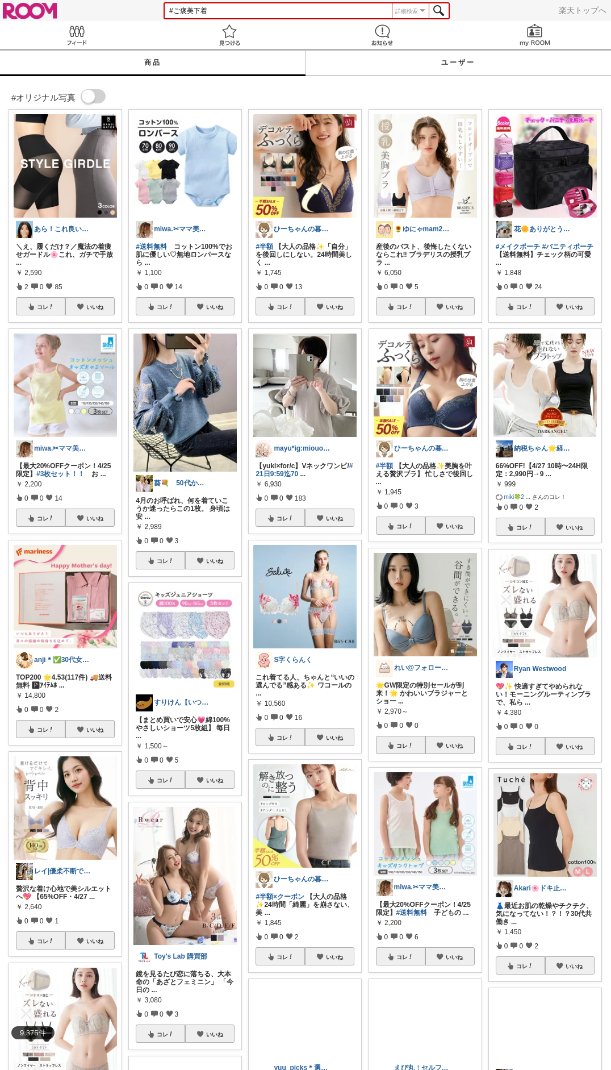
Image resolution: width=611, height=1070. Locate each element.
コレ (45, 307)
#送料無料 (151, 247)
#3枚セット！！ (60, 474)
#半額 (264, 247)
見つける (229, 35)
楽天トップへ (582, 10)
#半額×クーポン (280, 897)
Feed (76, 35)
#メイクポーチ (518, 247)
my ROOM (534, 35)
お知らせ (382, 35)
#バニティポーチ (568, 247)
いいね (94, 307)
